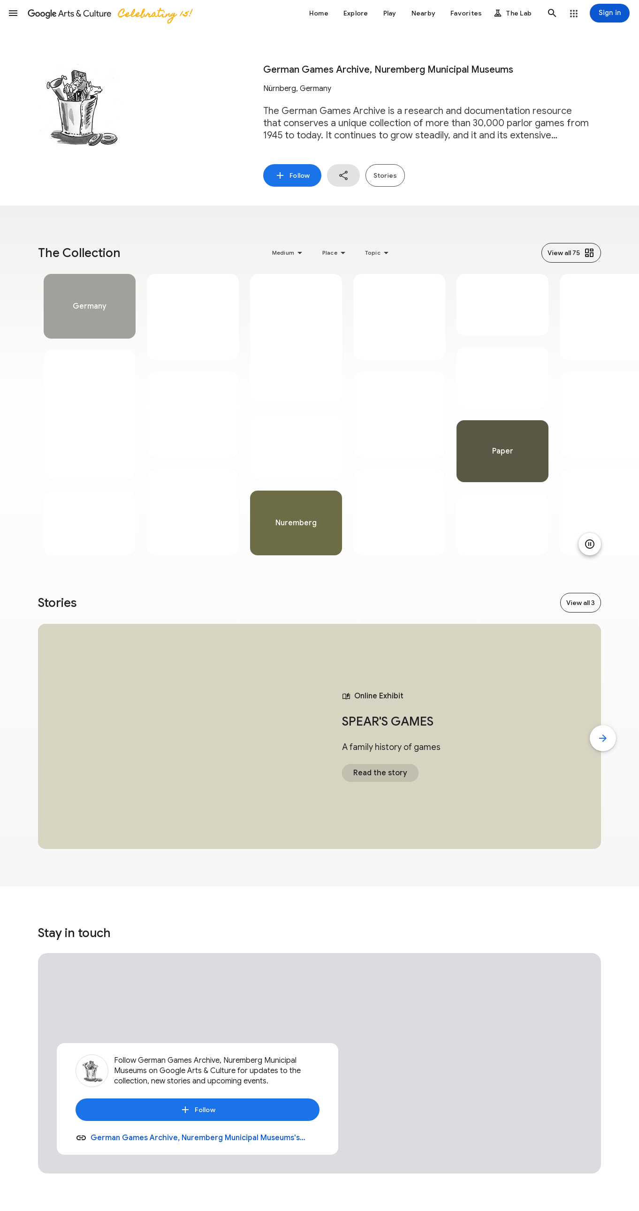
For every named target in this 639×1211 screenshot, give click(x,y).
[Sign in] (610, 13)
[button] (13, 13)
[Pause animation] (589, 544)
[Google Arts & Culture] (109, 13)
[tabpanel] (89, 414)
